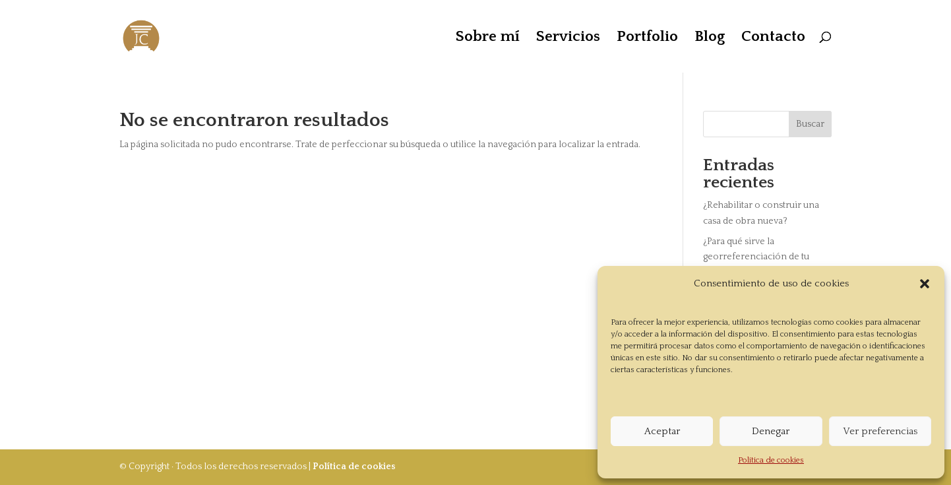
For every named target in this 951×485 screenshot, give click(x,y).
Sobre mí (488, 38)
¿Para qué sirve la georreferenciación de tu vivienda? (756, 257)
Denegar (770, 431)
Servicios (568, 38)
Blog (709, 38)
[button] (924, 283)
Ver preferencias (880, 431)
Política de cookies (771, 460)
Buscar (810, 124)
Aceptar (662, 431)
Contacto (773, 38)
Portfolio (647, 38)
